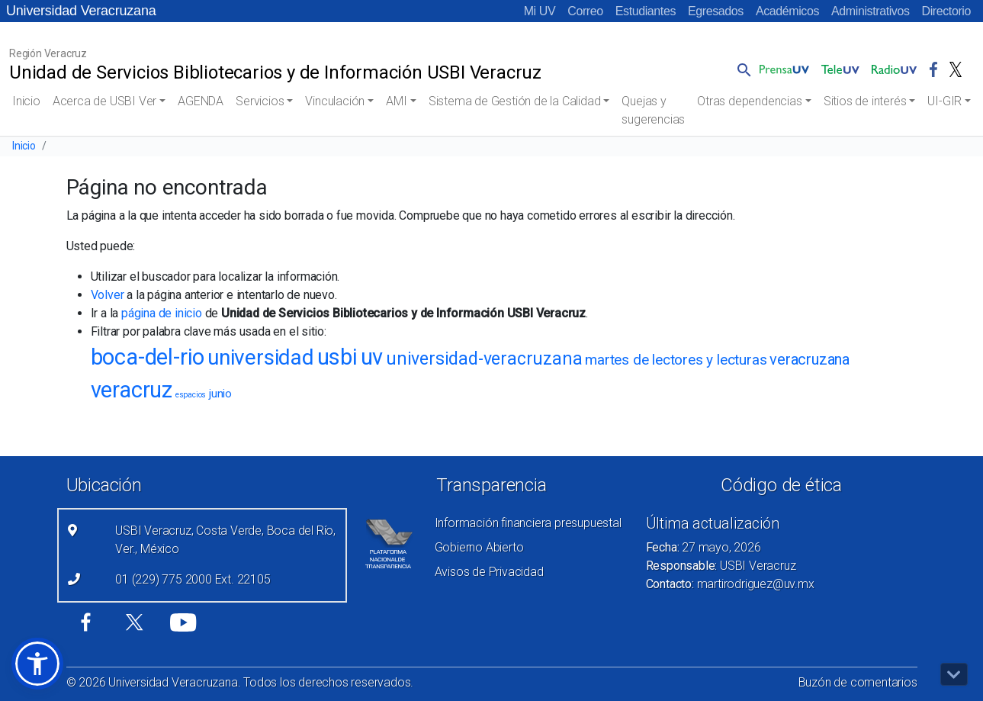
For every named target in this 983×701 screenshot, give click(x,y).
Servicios (260, 101)
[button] (741, 69)
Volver (107, 295)
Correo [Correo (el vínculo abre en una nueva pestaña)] (585, 11)
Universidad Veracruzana (81, 10)
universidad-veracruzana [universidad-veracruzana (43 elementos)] (484, 359)
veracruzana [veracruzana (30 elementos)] (809, 359)
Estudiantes (645, 11)
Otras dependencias (749, 101)
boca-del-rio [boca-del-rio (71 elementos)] (148, 357)
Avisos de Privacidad (489, 571)
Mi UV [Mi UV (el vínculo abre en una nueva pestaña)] (540, 11)
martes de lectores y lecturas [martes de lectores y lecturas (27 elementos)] (675, 359)
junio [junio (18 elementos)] (220, 393)
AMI (396, 101)
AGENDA (200, 101)
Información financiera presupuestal (528, 523)
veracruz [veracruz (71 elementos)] (131, 390)
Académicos (787, 11)
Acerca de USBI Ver (104, 101)
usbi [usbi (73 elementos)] (337, 357)
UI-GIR (944, 101)
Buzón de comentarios (857, 682)
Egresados (716, 11)
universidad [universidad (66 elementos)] (260, 357)
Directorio (946, 11)
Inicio (26, 101)
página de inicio (161, 313)
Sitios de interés (865, 101)
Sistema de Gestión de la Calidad (515, 101)
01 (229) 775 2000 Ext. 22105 (192, 579)
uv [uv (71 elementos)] (372, 357)
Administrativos (870, 11)
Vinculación (335, 101)
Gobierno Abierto (479, 547)
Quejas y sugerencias (653, 110)
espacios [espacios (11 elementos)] (190, 395)
